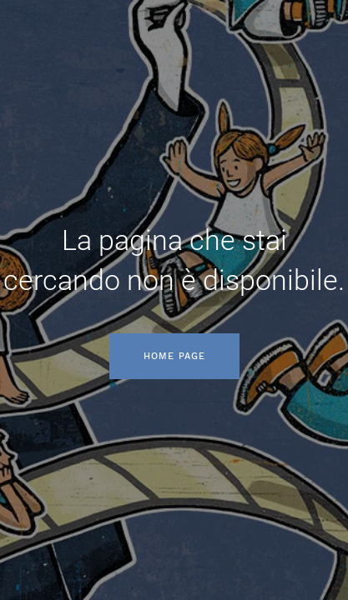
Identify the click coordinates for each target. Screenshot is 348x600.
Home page (174, 356)
